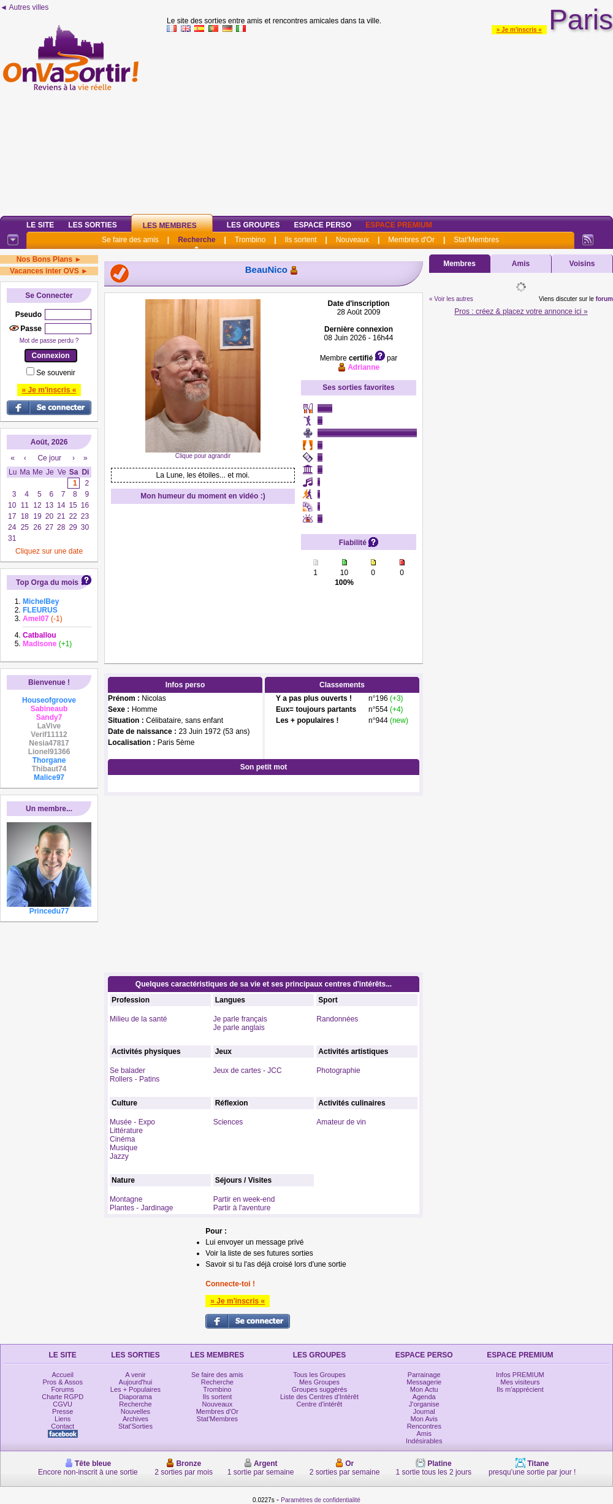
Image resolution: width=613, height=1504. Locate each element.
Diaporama (135, 1396)
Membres (459, 263)
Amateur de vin (341, 1122)
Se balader (127, 1070)
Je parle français (240, 1019)
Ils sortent (300, 239)
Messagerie (423, 1382)
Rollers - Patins (134, 1079)
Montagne (126, 1199)
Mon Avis (424, 1418)
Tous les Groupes (319, 1374)
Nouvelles (135, 1411)
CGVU (62, 1404)
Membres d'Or (411, 239)
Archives (135, 1418)
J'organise (424, 1404)
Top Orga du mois (47, 582)
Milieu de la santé (138, 1019)
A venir (135, 1374)
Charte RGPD (62, 1396)
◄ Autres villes (24, 7)
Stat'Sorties (135, 1426)
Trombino (250, 239)
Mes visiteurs (519, 1382)
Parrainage (424, 1374)
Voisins (582, 263)
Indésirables (424, 1441)
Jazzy (119, 1156)
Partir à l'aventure (242, 1208)
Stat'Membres (476, 239)
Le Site (40, 225)
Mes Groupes (319, 1382)
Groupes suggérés (320, 1389)
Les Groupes (253, 225)
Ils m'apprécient (520, 1389)
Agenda (424, 1396)
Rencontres (424, 1426)
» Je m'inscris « (519, 29)
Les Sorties (92, 225)
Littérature (126, 1130)
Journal (424, 1411)
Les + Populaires (135, 1389)
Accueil (62, 1374)
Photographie (338, 1070)
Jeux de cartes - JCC (247, 1070)
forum (604, 299)
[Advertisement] (390, 122)
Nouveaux (352, 239)
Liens (62, 1418)
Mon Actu (424, 1389)
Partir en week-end (244, 1199)
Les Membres (170, 225)
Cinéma (122, 1139)
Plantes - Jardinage (141, 1208)
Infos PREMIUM (520, 1374)
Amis (521, 263)
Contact (62, 1426)
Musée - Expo (132, 1122)
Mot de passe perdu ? (49, 340)
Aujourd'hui (136, 1382)
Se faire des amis (130, 239)
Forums (62, 1389)
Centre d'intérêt (320, 1404)
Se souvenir (55, 372)
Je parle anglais (239, 1027)
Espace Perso (322, 225)
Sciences (228, 1122)
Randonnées (337, 1019)
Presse (62, 1411)
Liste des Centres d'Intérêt (319, 1396)
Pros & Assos (62, 1382)
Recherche (196, 239)
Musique (123, 1147)
